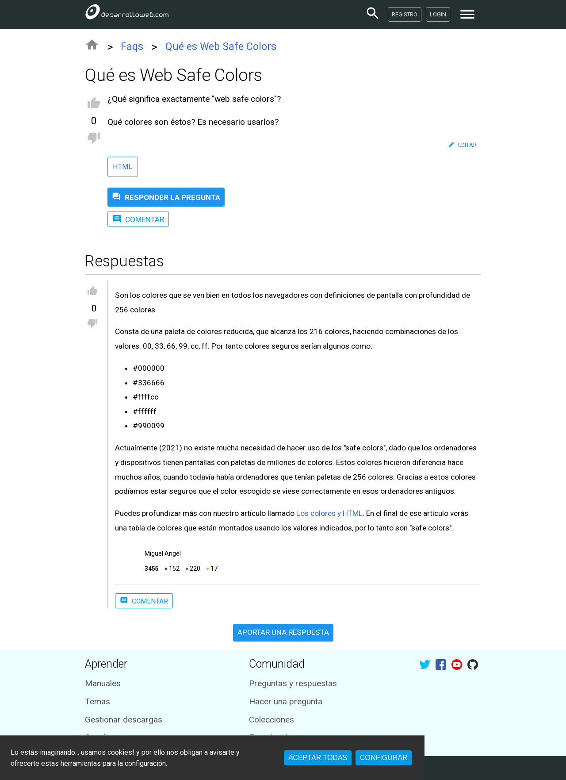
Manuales (103, 683)
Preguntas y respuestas (293, 683)
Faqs (132, 47)
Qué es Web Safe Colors (220, 47)
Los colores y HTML (329, 513)
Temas (97, 701)
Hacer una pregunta (285, 701)
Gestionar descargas (123, 720)
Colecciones (271, 720)
